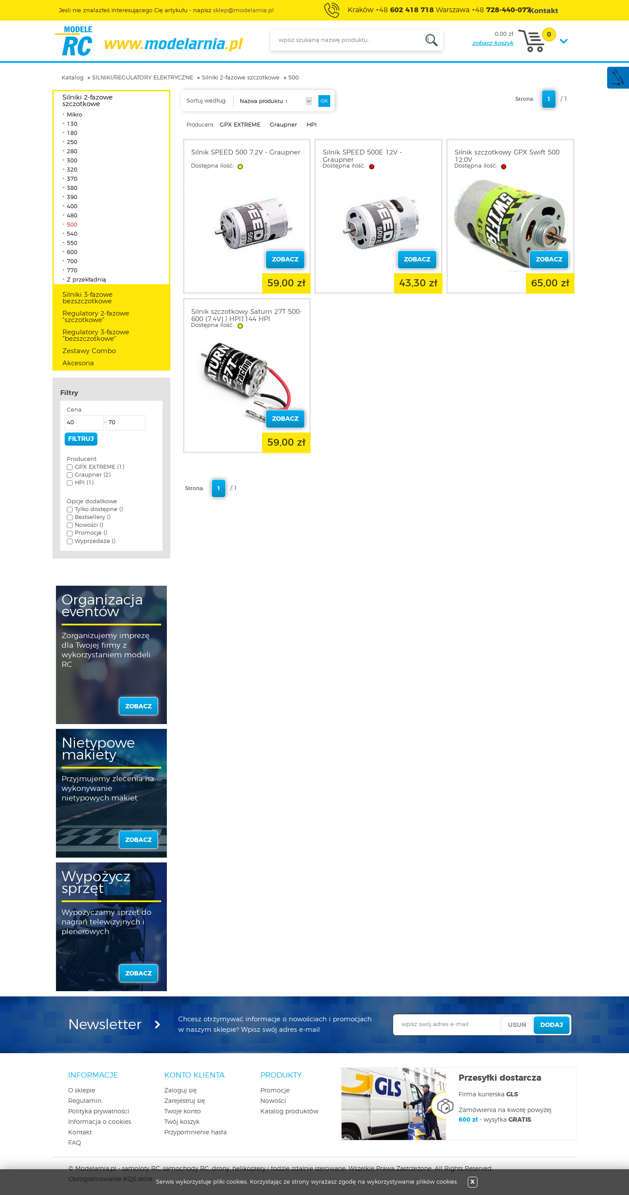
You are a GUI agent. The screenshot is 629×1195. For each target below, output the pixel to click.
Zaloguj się (180, 1091)
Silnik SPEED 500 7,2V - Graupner (246, 152)
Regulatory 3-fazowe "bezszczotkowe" (95, 335)
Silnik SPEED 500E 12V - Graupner (362, 156)
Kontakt (80, 1133)
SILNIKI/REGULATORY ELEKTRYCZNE (142, 78)
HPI (312, 125)
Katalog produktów (289, 1112)
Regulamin (84, 1101)
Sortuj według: (207, 101)
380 (72, 188)
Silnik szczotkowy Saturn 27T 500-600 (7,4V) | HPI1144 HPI (246, 316)
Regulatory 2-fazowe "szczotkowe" (95, 316)
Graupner (283, 125)
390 (72, 197)
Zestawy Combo (89, 351)
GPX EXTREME (240, 125)
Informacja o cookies (99, 1122)
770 (72, 271)
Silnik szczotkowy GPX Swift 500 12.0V (507, 156)
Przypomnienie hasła (195, 1133)
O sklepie (81, 1091)
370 (72, 179)
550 (72, 243)
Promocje (275, 1091)
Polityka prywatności (98, 1112)
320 (72, 170)
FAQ (74, 1143)
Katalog (72, 78)
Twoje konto (182, 1112)
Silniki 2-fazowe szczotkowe (241, 78)
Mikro (74, 115)
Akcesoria (78, 363)
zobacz (138, 707)
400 (72, 206)
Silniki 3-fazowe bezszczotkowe (87, 298)
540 (72, 234)
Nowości (273, 1101)
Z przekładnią (86, 280)
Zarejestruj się (184, 1101)
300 (72, 161)
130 (72, 124)
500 (293, 78)
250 (72, 142)
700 (72, 261)
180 (72, 133)
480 (72, 216)
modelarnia (149, 41)
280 (72, 152)
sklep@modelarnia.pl (243, 11)
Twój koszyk (182, 1122)
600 (72, 252)
